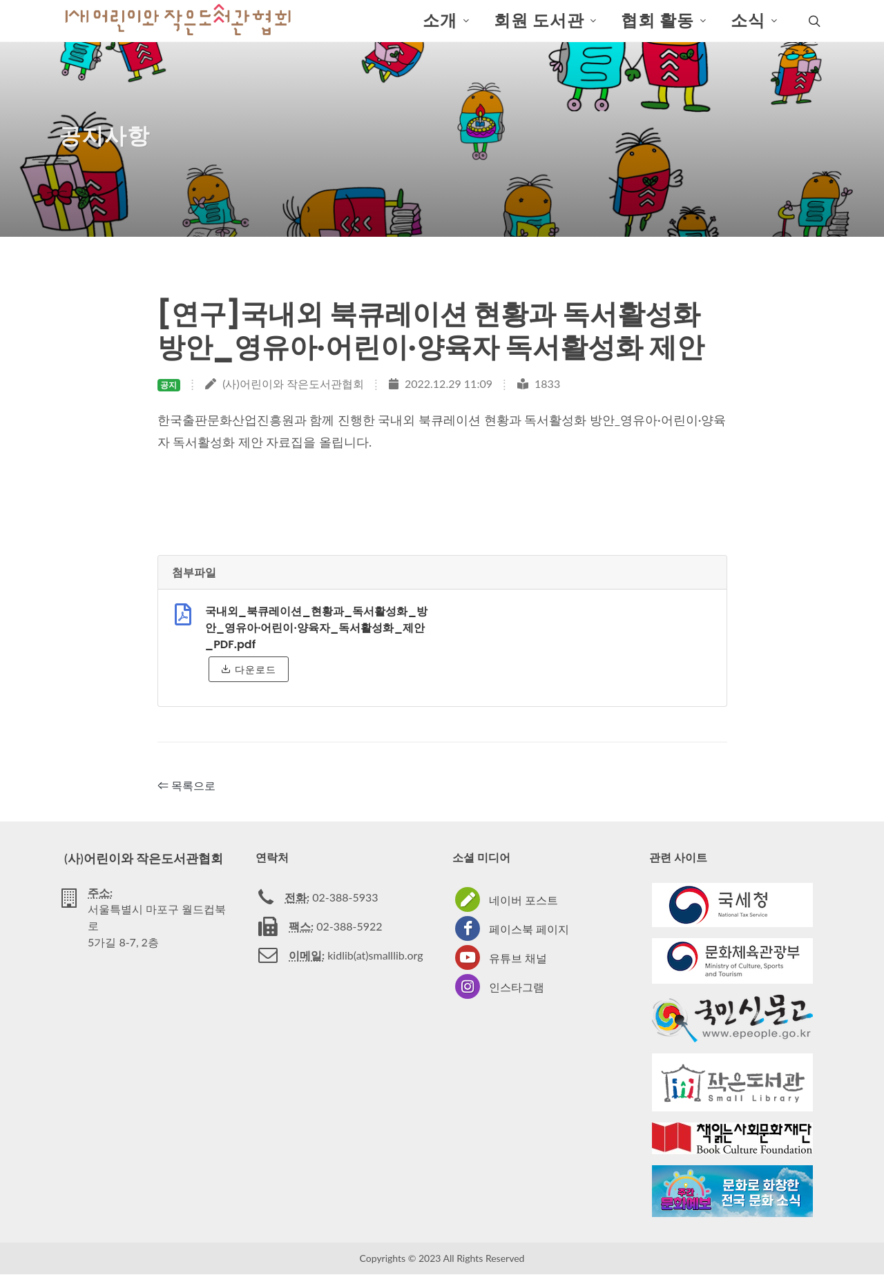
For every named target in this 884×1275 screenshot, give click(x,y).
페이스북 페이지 (529, 929)
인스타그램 (516, 987)
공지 (168, 385)
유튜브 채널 (518, 958)
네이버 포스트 (523, 900)
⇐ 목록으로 (186, 785)
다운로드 (248, 670)
